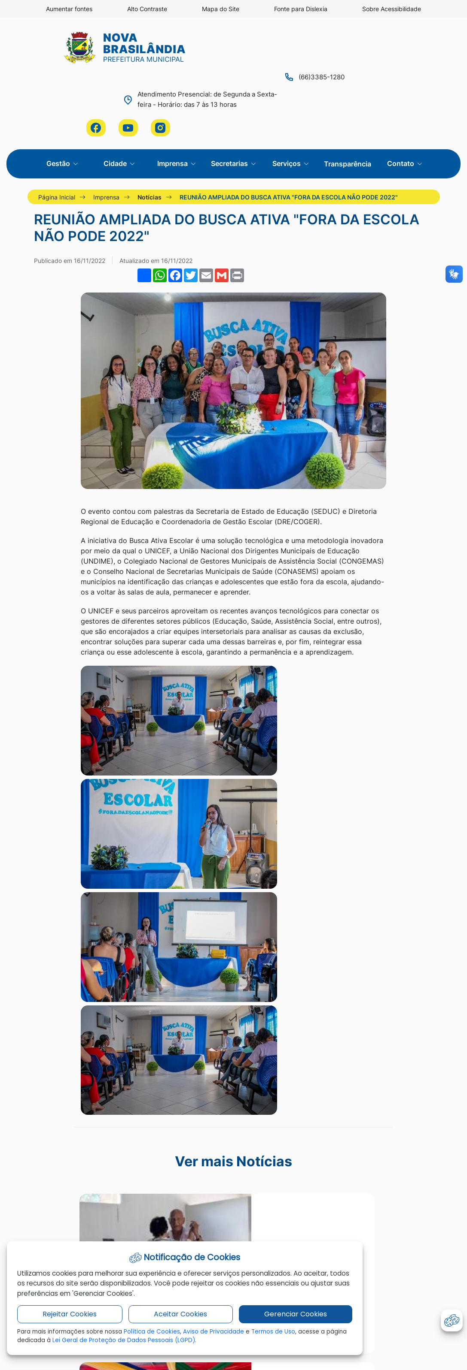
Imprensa (109, 122)
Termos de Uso (277, 1335)
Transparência (347, 88)
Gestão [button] (59, 88)
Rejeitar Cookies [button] (62, 1318)
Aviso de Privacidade (217, 1335)
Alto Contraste (147, 8)
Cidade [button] (116, 88)
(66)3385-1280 (186, 46)
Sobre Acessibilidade (392, 8)
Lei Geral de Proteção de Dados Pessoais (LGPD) (176, 1344)
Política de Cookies (155, 1335)
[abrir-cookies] (452, 1320)
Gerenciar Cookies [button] (258, 1318)
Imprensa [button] (173, 88)
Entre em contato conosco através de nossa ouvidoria (388, 1113)
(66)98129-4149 (388, 1157)
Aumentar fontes (69, 8)
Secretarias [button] (230, 88)
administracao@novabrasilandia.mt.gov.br (388, 1135)
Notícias (152, 122)
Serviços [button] (287, 88)
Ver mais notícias (233, 976)
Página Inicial (59, 122)
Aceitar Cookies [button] (158, 1318)
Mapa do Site (220, 8)
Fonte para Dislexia (300, 8)
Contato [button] (401, 88)
